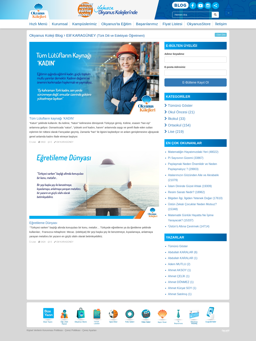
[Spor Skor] (113, 314)
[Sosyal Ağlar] (215, 5)
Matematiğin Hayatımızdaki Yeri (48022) (193, 151)
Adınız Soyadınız (174, 53)
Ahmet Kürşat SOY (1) (182, 288)
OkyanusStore (198, 24)
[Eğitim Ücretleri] (162, 314)
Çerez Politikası (73, 330)
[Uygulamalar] (211, 314)
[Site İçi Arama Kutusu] (192, 15)
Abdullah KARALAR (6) (182, 252)
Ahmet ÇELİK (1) (179, 276)
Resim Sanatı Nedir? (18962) (186, 192)
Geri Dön (221, 35)
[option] (122, 10)
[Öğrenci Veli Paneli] (64, 314)
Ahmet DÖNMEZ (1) (181, 282)
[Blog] (180, 5)
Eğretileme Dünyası (43, 223)
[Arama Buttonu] (215, 15)
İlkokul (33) (174, 119)
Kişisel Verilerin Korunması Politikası (45, 330)
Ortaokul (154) (177, 125)
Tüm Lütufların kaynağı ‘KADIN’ (51, 118)
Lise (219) (174, 132)
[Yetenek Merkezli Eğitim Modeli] (122, 10)
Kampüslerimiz (84, 24)
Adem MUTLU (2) (179, 264)
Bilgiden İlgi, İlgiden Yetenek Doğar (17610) (195, 198)
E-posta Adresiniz (174, 67)
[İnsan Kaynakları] (178, 314)
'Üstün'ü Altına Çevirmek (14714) (188, 226)
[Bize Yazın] (48, 314)
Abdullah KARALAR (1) (182, 258)
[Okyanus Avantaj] (194, 314)
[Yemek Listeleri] (97, 314)
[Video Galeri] (146, 314)
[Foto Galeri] (130, 314)
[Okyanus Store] (81, 314)
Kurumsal (60, 24)
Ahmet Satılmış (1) (179, 294)
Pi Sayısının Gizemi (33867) (185, 157)
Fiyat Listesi (172, 24)
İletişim (221, 24)
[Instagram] (207, 5)
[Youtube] (200, 5)
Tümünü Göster (178, 105)
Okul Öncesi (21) (179, 112)
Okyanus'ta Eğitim (116, 24)
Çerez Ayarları (89, 330)
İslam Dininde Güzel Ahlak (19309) (190, 186)
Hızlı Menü (38, 24)
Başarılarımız (147, 24)
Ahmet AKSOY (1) (179, 270)
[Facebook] (192, 5)
